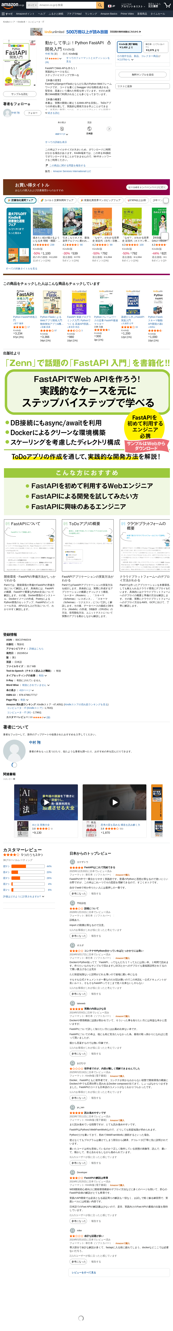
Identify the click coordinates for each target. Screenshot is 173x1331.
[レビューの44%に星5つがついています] (27, 866)
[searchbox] (67, 5)
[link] (25, 318)
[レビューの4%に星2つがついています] (27, 884)
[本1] (47, 235)
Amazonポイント (25, 13)
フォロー (33, 113)
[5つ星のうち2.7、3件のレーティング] (75, 330)
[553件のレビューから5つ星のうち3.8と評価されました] (123, 829)
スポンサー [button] (9, 779)
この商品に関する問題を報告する (65, 165)
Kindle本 (21, 22)
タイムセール (158, 13)
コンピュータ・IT (36, 22)
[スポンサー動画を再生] (46, 802)
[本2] (76, 235)
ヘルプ (41, 13)
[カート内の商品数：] (167, 5)
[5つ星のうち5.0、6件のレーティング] (102, 329)
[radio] (129, 47)
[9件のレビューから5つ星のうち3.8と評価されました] (54, 829)
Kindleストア (9, 22)
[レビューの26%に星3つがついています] (27, 878)
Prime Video (127, 13)
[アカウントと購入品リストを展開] (144, 6)
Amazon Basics (109, 13)
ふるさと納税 (56, 13)
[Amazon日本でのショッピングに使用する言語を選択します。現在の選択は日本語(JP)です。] (111, 5)
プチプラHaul (74, 13)
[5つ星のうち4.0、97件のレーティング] (48, 330)
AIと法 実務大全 (41, 824)
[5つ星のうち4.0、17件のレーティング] (21, 327)
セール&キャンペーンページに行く (147, 187)
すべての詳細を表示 (56, 142)
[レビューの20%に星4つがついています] (27, 872)
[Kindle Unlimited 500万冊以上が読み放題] (86, 29)
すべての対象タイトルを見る (21, 268)
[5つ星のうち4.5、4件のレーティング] (156, 330)
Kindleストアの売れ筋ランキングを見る (86, 704)
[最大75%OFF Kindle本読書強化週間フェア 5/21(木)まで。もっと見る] (19, 236)
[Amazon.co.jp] (13, 5)
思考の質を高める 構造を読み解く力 (120, 824)
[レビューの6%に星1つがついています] (27, 890)
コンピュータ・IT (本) (19, 712)
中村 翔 (49, 53)
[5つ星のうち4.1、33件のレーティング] (129, 327)
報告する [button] (96, 893)
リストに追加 (124, 86)
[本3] (106, 235)
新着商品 (142, 13)
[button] (7, 13)
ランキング (91, 13)
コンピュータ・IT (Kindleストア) (24, 708)
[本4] (136, 235)
